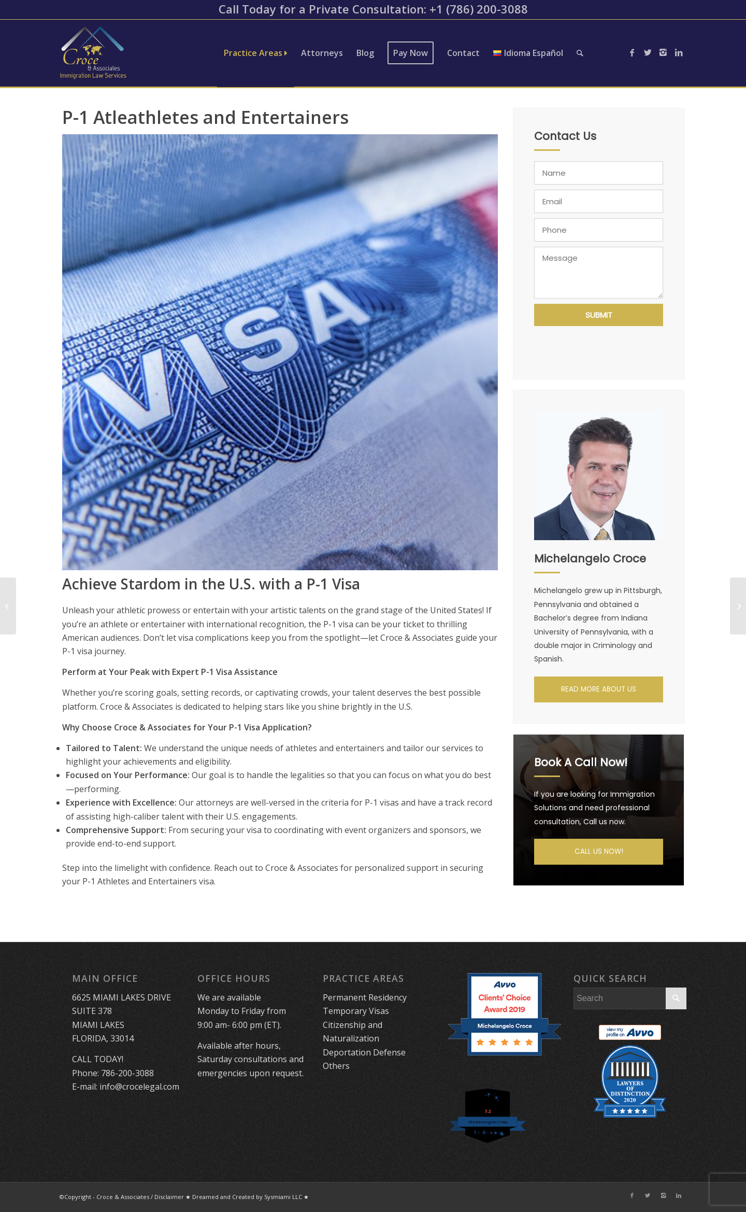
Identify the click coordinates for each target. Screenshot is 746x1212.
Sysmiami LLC (283, 1197)
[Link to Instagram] (663, 52)
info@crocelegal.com (139, 1086)
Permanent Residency (365, 997)
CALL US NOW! (599, 851)
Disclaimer (169, 1197)
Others (336, 1066)
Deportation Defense (364, 1052)
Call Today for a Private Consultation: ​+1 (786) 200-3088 (373, 9)
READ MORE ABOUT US (598, 689)
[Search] (580, 53)
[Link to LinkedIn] (678, 52)
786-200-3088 (127, 1073)
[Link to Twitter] (647, 52)
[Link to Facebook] (632, 52)
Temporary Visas (356, 1011)
